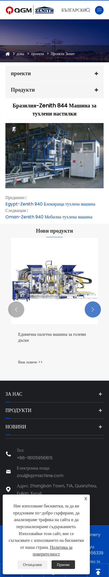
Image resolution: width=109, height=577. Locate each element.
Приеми (63, 564)
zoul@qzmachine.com (40, 476)
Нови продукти (54, 231)
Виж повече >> (30, 362)
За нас (13, 394)
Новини (15, 426)
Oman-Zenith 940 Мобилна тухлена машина (48, 217)
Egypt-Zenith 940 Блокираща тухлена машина (50, 204)
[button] (16, 309)
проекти (37, 53)
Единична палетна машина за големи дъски (52, 337)
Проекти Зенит (63, 53)
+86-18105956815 (35, 458)
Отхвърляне (32, 564)
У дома (18, 53)
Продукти (23, 89)
